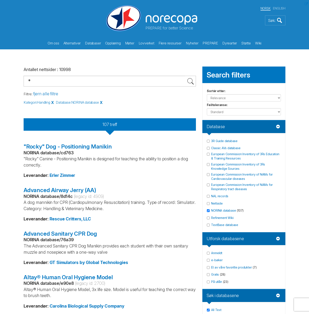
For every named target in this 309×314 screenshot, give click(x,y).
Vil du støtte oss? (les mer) (115, 189)
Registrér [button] (273, 169)
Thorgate (152, 293)
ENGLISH (279, 8)
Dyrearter (229, 43)
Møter (129, 43)
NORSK (266, 8)
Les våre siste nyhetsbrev (252, 181)
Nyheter (192, 43)
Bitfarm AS (126, 293)
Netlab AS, (105, 293)
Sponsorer (170, 167)
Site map (169, 187)
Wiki (258, 43)
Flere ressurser (170, 43)
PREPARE (210, 43)
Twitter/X (46, 198)
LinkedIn (45, 212)
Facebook (47, 184)
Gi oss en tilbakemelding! (184, 161)
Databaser (93, 43)
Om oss (53, 43)
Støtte (246, 43)
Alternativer (72, 43)
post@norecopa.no (42, 167)
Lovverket (146, 43)
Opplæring (113, 43)
